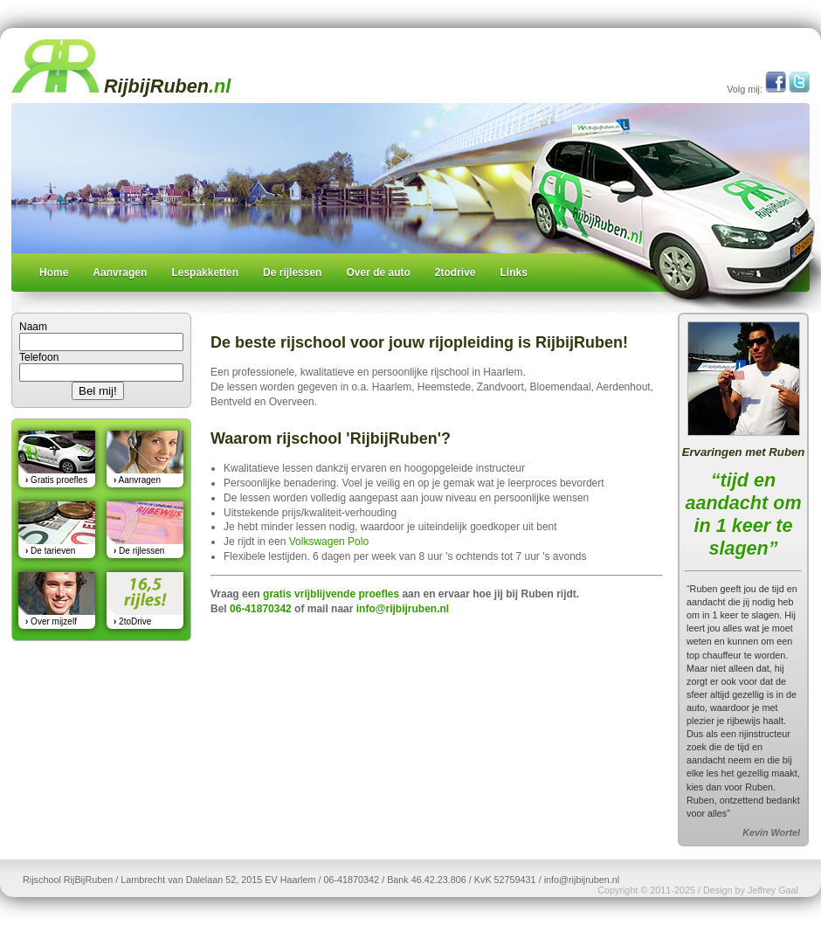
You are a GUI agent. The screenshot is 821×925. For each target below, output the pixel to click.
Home (53, 272)
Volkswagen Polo (329, 541)
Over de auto (378, 272)
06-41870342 (261, 609)
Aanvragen (120, 272)
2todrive (455, 272)
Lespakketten (204, 272)
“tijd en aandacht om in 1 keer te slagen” (743, 514)
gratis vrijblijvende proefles (331, 594)
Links (514, 272)
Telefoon (39, 357)
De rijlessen (292, 272)
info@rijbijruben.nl (402, 609)
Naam (33, 327)
